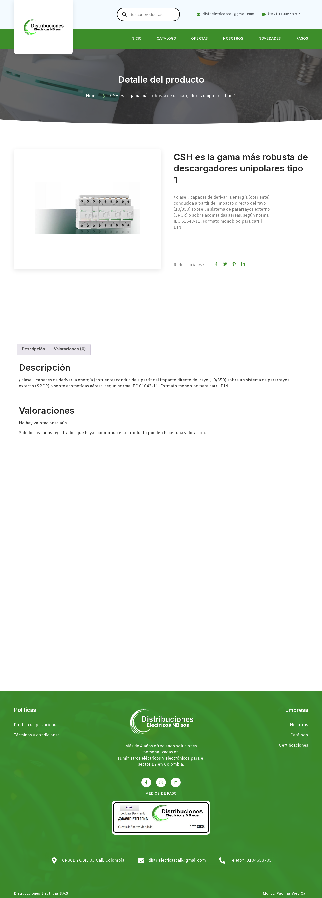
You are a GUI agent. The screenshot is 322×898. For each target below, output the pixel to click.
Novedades (269, 38)
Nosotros (233, 38)
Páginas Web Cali (291, 894)
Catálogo (166, 38)
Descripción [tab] (33, 349)
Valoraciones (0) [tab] (70, 349)
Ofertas (199, 38)
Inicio (136, 38)
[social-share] (216, 264)
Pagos (302, 38)
